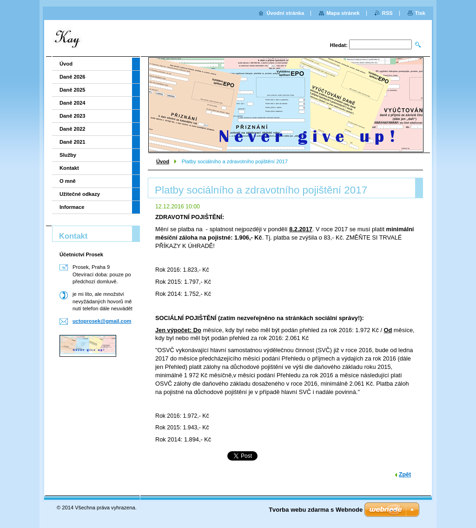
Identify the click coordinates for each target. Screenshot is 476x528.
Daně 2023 (72, 116)
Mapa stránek (343, 13)
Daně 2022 (72, 129)
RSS (387, 13)
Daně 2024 (72, 103)
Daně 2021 (72, 142)
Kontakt (69, 168)
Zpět (405, 474)
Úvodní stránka (285, 13)
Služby (68, 155)
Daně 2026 (72, 77)
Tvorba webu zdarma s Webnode (316, 509)
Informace (72, 207)
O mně (68, 181)
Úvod (162, 161)
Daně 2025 (72, 90)
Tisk (420, 13)
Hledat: (339, 45)
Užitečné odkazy (80, 194)
